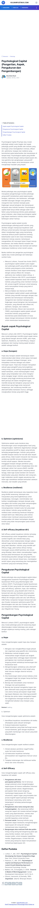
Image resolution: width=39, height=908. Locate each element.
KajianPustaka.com (19, 3)
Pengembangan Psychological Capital (14, 132)
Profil (6, 904)
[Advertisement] (19, 32)
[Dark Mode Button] (36, 3)
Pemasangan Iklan (23, 904)
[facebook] (6, 883)
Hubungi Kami (13, 904)
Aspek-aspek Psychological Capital (13, 126)
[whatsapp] (13, 883)
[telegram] (17, 883)
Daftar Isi (31, 904)
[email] (20, 883)
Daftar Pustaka (7, 135)
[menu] (3, 2)
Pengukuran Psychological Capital (13, 129)
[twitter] (9, 883)
